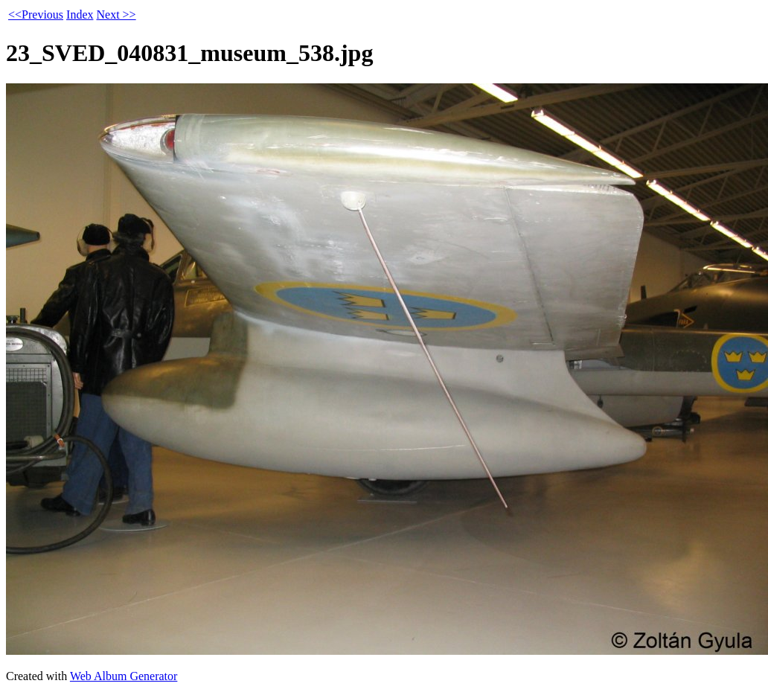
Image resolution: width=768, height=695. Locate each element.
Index (79, 14)
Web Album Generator (123, 676)
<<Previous (35, 14)
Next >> (115, 14)
